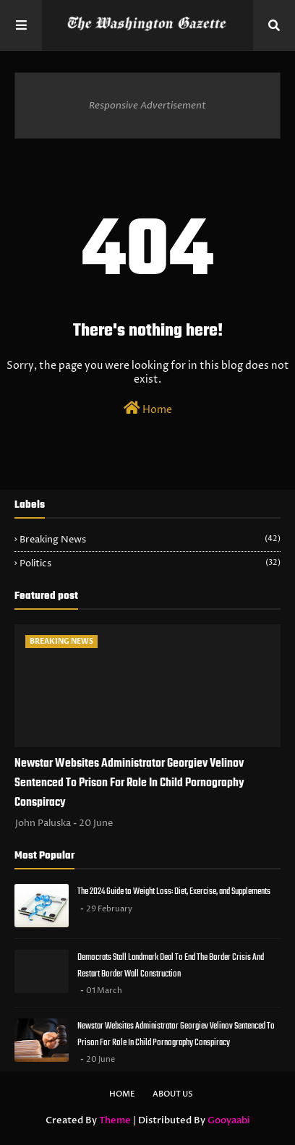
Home (148, 409)
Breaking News (150, 539)
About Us (173, 1094)
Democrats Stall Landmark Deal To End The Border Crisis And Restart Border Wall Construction (170, 966)
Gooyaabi (229, 1120)
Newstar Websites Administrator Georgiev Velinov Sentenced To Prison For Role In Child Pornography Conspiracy (129, 783)
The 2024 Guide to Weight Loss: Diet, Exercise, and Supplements (173, 891)
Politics (150, 563)
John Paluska (43, 823)
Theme (115, 1120)
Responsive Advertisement (147, 105)
